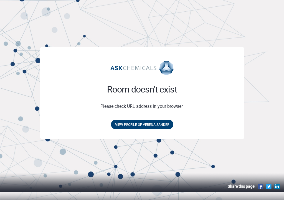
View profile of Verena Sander (142, 124)
